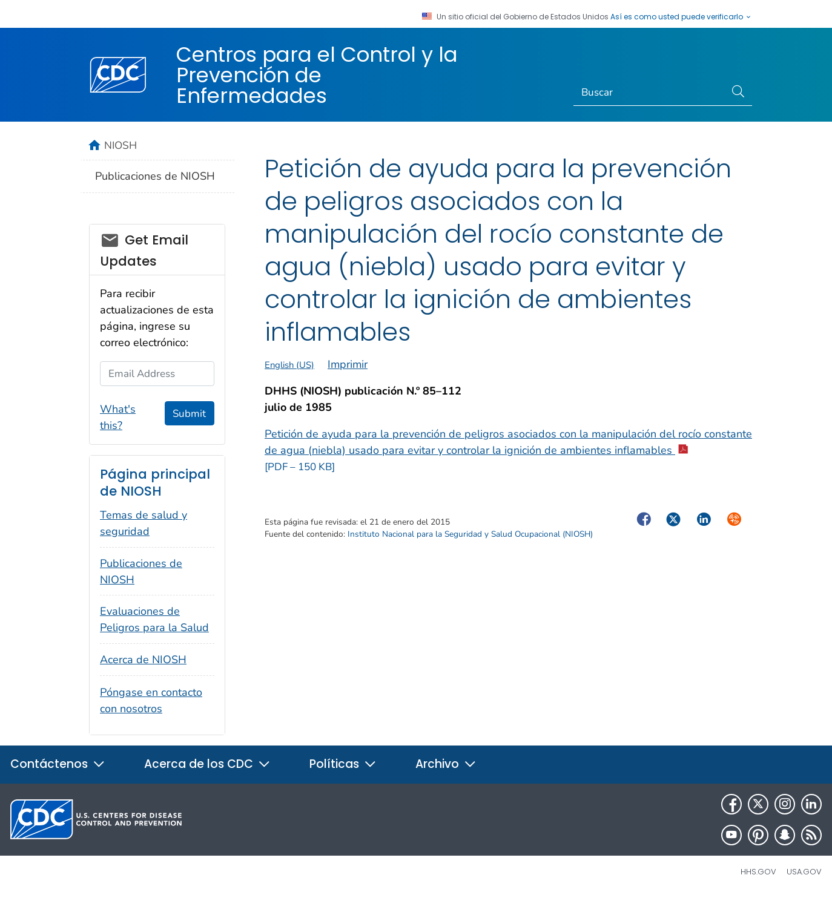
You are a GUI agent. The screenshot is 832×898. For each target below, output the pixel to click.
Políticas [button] (343, 764)
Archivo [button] (446, 764)
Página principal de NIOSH (155, 482)
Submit (189, 414)
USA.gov (804, 871)
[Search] (649, 92)
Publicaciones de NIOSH (155, 176)
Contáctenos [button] (57, 764)
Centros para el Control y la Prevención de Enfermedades (317, 75)
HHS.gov (758, 871)
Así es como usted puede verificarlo (681, 17)
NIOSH (120, 145)
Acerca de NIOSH (143, 659)
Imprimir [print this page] (348, 364)
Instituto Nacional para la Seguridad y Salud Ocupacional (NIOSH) (470, 534)
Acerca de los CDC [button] (207, 764)
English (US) (289, 365)
